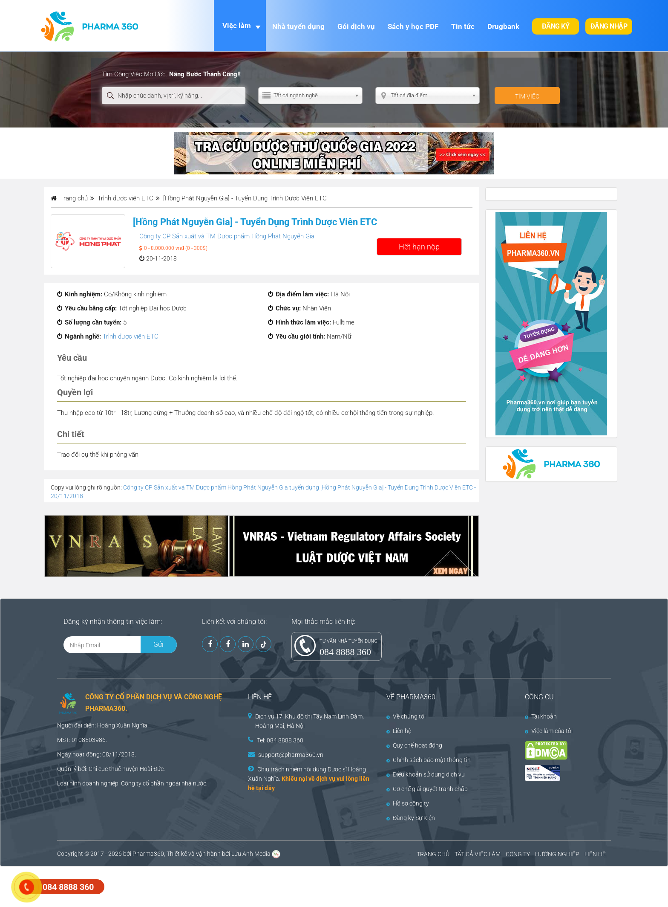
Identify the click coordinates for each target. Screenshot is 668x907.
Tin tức (463, 26)
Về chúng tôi (406, 716)
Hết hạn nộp (419, 246)
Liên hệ (398, 730)
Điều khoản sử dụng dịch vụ (425, 774)
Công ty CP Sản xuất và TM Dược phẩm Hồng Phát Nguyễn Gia (226, 236)
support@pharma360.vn (290, 754)
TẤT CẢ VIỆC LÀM (478, 854)
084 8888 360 (345, 651)
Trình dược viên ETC (130, 336)
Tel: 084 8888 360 (280, 740)
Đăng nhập (609, 26)
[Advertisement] (155, 885)
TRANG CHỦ (433, 854)
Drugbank (503, 26)
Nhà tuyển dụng (298, 26)
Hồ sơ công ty (407, 803)
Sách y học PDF (413, 26)
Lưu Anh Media (251, 853)
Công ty (131, 783)
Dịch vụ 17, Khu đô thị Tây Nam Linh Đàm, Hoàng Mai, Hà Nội (309, 721)
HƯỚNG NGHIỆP (557, 854)
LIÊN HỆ (595, 854)
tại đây (265, 788)
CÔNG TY (518, 854)
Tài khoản (541, 716)
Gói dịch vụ (356, 26)
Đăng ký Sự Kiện (410, 817)
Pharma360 (148, 853)
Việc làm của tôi (549, 730)
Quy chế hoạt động (414, 745)
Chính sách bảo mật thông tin (428, 759)
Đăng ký (556, 26)
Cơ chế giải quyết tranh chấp (427, 788)
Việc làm (236, 25)
